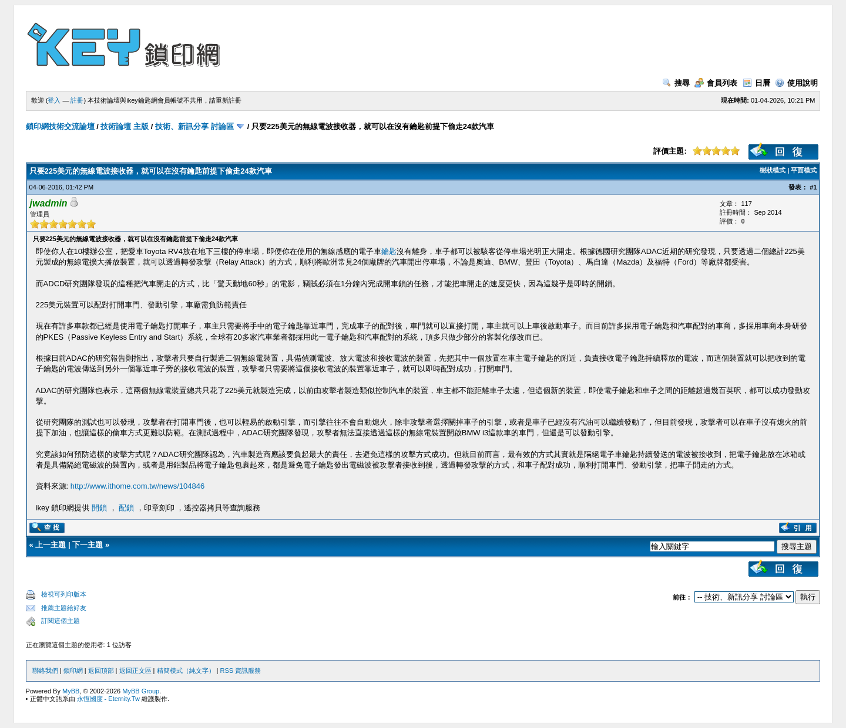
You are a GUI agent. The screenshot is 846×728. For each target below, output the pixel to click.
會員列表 (715, 83)
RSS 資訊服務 (240, 670)
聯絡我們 (45, 670)
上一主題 (50, 544)
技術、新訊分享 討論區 (194, 126)
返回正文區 (135, 670)
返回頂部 (101, 670)
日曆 (756, 83)
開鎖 (99, 507)
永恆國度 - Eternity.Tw (108, 698)
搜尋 (676, 83)
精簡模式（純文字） (186, 670)
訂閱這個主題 (60, 620)
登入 (54, 100)
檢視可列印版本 (63, 594)
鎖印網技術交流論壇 (60, 126)
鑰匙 (389, 251)
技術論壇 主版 (124, 126)
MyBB (70, 691)
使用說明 (796, 83)
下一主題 (87, 544)
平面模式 (804, 170)
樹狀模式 (772, 170)
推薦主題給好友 (63, 607)
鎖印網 (73, 670)
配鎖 (126, 507)
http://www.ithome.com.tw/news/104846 (137, 486)
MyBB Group (140, 691)
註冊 (76, 100)
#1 (813, 187)
